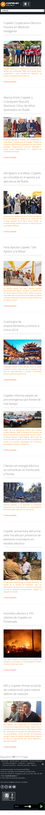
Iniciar (2, 757)
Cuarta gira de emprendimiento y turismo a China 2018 (21, 326)
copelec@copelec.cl (11, 776)
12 (20, 757)
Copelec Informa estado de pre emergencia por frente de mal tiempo (22, 399)
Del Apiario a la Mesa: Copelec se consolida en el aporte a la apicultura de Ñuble (22, 177)
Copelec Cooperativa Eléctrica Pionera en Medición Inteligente (22, 27)
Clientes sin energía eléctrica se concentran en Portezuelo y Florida (22, 470)
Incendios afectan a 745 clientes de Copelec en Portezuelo (19, 617)
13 (23, 757)
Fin (26, 757)
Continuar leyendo (10, 82)
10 (16, 757)
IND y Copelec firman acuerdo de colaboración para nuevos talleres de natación (22, 690)
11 (18, 757)
